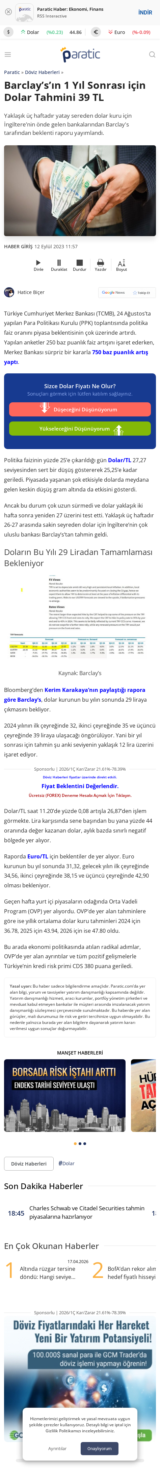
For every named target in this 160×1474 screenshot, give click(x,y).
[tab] (75, 1143)
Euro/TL (37, 856)
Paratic (12, 72)
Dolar (66, 1163)
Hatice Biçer (31, 292)
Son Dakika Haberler (43, 1185)
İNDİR (145, 12)
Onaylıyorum (99, 1448)
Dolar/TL (119, 460)
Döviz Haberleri (42, 72)
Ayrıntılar (57, 1448)
